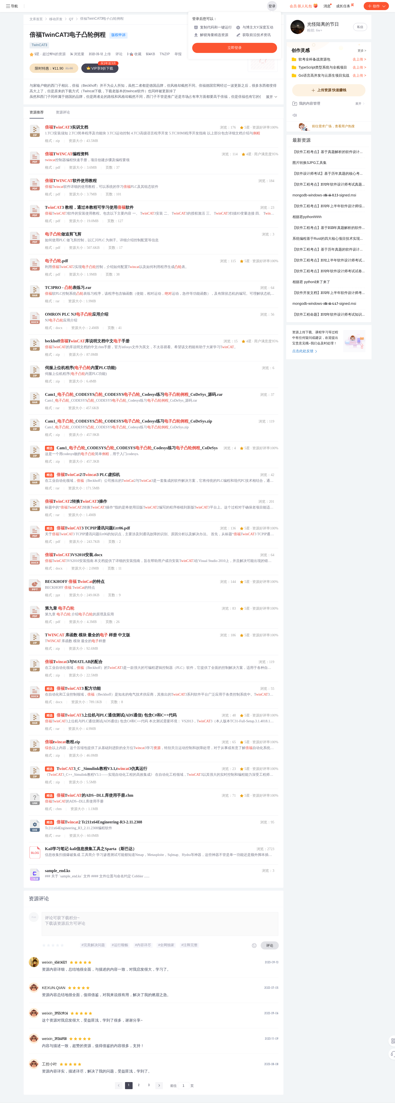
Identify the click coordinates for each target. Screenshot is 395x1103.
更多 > (362, 50)
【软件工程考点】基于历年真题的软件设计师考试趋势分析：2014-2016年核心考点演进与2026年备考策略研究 (328, 250)
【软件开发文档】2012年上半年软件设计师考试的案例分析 (328, 293)
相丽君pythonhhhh (307, 217)
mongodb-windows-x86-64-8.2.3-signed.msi (324, 195)
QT (71, 19)
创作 (376, 6)
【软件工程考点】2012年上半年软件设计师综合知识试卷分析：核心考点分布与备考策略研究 (328, 206)
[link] (36, 19)
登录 (272, 6)
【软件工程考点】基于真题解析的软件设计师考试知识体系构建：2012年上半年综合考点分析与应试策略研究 (328, 152)
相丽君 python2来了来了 (311, 282)
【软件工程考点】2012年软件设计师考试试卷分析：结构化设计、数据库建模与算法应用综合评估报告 (328, 271)
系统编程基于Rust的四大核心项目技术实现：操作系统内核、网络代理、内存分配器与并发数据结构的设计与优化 (328, 239)
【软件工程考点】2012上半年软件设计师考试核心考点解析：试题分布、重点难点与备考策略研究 (328, 260)
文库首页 (36, 19)
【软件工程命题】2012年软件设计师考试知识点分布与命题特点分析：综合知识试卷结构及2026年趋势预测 (328, 315)
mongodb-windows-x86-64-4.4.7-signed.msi (324, 304)
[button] (272, 97)
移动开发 (55, 19)
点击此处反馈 (304, 351)
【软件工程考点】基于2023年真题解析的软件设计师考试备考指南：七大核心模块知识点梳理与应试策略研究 (328, 228)
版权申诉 (118, 35)
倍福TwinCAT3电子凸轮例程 (68, 36)
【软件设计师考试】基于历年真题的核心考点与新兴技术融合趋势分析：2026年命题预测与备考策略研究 (328, 174)
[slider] (53, 945)
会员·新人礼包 (304, 5)
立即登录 (235, 48)
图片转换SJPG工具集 (309, 163)
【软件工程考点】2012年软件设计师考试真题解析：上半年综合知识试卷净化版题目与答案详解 (328, 185)
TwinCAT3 (39, 45)
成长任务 (345, 5)
